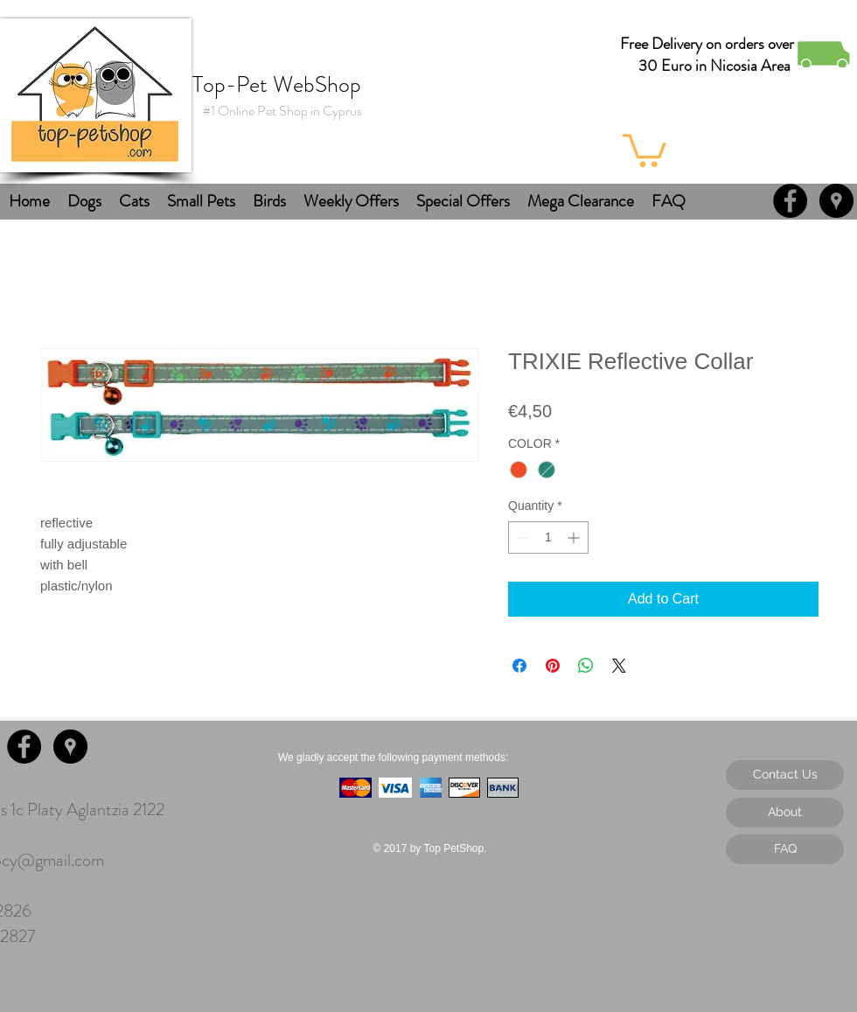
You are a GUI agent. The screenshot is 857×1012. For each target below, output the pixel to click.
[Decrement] (522, 537)
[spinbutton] (548, 537)
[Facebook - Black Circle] (790, 201)
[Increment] (575, 537)
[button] (644, 148)
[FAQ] (785, 849)
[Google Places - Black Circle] (836, 201)
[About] (785, 812)
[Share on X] (619, 665)
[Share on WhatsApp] (585, 665)
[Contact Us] (785, 775)
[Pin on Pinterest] (552, 665)
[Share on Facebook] (519, 665)
